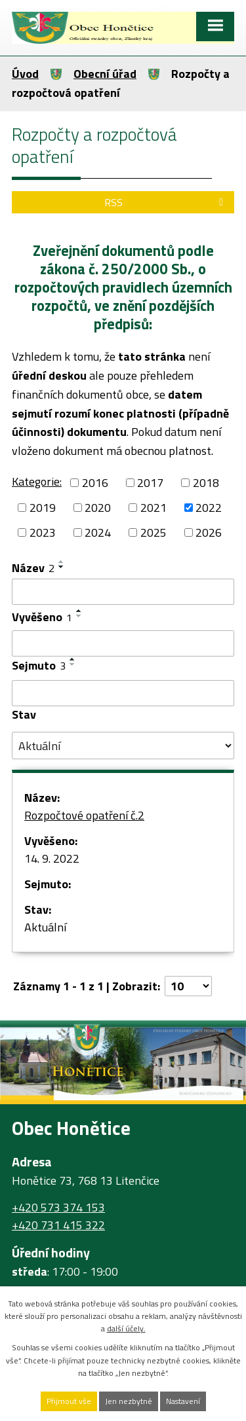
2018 (206, 483)
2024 (98, 532)
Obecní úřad (104, 73)
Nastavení (183, 1401)
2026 (208, 532)
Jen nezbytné (128, 1401)
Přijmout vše (69, 1401)
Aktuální (45, 927)
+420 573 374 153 (58, 1207)
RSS (166, 202)
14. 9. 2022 (51, 858)
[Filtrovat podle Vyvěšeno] (123, 643)
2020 (98, 507)
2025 (153, 532)
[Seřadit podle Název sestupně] (61, 566)
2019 (43, 507)
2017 (150, 483)
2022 (208, 507)
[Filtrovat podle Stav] (123, 745)
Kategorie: (37, 481)
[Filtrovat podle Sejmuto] (123, 693)
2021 (153, 507)
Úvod (25, 73)
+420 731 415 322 (58, 1225)
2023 (43, 532)
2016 (95, 483)
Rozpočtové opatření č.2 (84, 815)
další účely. (126, 1328)
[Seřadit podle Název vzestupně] (61, 561)
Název (33, 568)
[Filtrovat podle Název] (123, 592)
